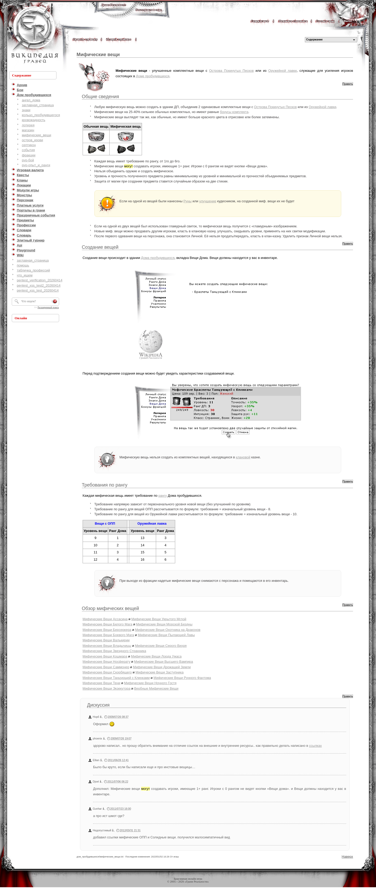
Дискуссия (98, 705)
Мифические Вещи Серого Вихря (161, 646)
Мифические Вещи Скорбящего (107, 672)
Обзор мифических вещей (110, 608)
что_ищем (24, 275)
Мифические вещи (98, 54)
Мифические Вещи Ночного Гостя (150, 683)
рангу (162, 496)
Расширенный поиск (48, 307)
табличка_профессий (33, 270)
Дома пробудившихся (157, 258)
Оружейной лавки (282, 71)
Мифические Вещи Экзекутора (106, 688)
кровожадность (33, 120)
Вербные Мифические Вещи (156, 688)
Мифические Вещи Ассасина (105, 619)
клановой (243, 457)
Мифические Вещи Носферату (106, 662)
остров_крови (32, 140)
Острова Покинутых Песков (231, 71)
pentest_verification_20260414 (39, 280)
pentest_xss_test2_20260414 (38, 285)
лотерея (28, 125)
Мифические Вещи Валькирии (106, 640)
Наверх (347, 857)
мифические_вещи (36, 135)
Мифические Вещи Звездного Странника (114, 651)
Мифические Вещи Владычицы (107, 646)
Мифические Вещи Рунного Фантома (182, 678)
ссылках (315, 746)
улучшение (207, 201)
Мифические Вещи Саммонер (106, 667)
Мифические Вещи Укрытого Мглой (158, 619)
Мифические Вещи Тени (101, 683)
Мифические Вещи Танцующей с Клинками (116, 678)
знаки (26, 110)
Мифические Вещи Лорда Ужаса (156, 656)
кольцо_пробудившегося (41, 115)
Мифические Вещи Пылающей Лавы (166, 635)
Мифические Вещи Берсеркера (107, 630)
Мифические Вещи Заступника (159, 672)
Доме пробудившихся (152, 76)
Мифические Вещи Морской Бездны (164, 624)
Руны (188, 201)
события (28, 150)
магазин (28, 130)
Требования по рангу (105, 485)
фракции (28, 155)
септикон (29, 145)
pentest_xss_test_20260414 (38, 290)
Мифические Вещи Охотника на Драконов (167, 630)
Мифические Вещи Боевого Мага (108, 635)
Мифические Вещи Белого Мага (107, 624)
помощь (23, 265)
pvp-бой (28, 160)
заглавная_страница (38, 105)
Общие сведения (100, 96)
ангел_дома (31, 100)
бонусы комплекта (234, 112)
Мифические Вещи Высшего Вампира (163, 662)
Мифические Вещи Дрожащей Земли (162, 667)
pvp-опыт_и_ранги (36, 165)
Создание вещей (100, 247)
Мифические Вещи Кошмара (105, 656)
